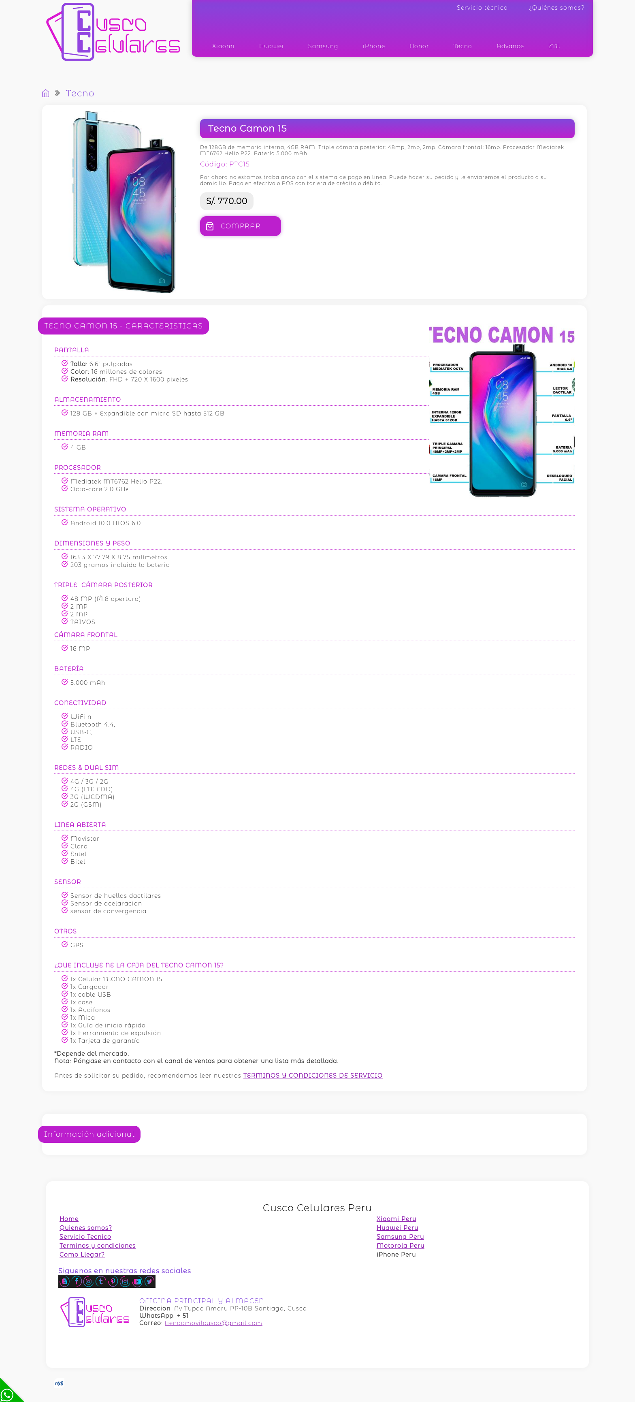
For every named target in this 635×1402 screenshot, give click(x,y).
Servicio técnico (482, 7)
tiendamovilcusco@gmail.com (213, 1323)
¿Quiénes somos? (557, 7)
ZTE (554, 46)
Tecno (463, 46)
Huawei (271, 46)
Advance (510, 46)
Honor (419, 46)
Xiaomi (223, 46)
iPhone (374, 46)
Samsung (323, 46)
